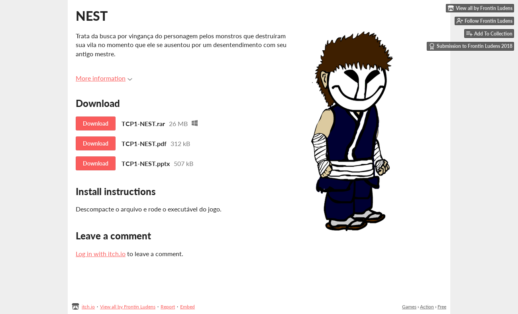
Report (168, 307)
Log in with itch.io (101, 253)
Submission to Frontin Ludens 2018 (470, 46)
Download (95, 123)
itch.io (88, 307)
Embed (187, 307)
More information (104, 78)
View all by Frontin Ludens (127, 307)
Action (427, 307)
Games (409, 307)
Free (442, 307)
